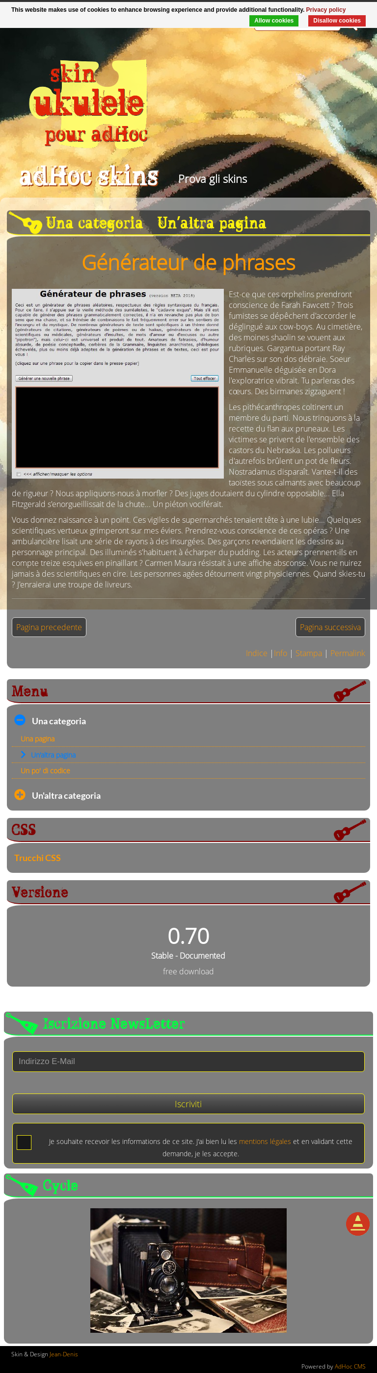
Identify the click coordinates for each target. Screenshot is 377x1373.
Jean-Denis (64, 1354)
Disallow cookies (337, 20)
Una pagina (37, 738)
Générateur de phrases (188, 262)
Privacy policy (326, 9)
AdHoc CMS (350, 1366)
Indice (257, 653)
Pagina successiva (330, 627)
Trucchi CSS (37, 858)
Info (280, 653)
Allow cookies (274, 20)
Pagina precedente (49, 627)
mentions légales (265, 1141)
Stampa (309, 653)
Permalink (347, 653)
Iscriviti (188, 1104)
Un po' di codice (45, 770)
